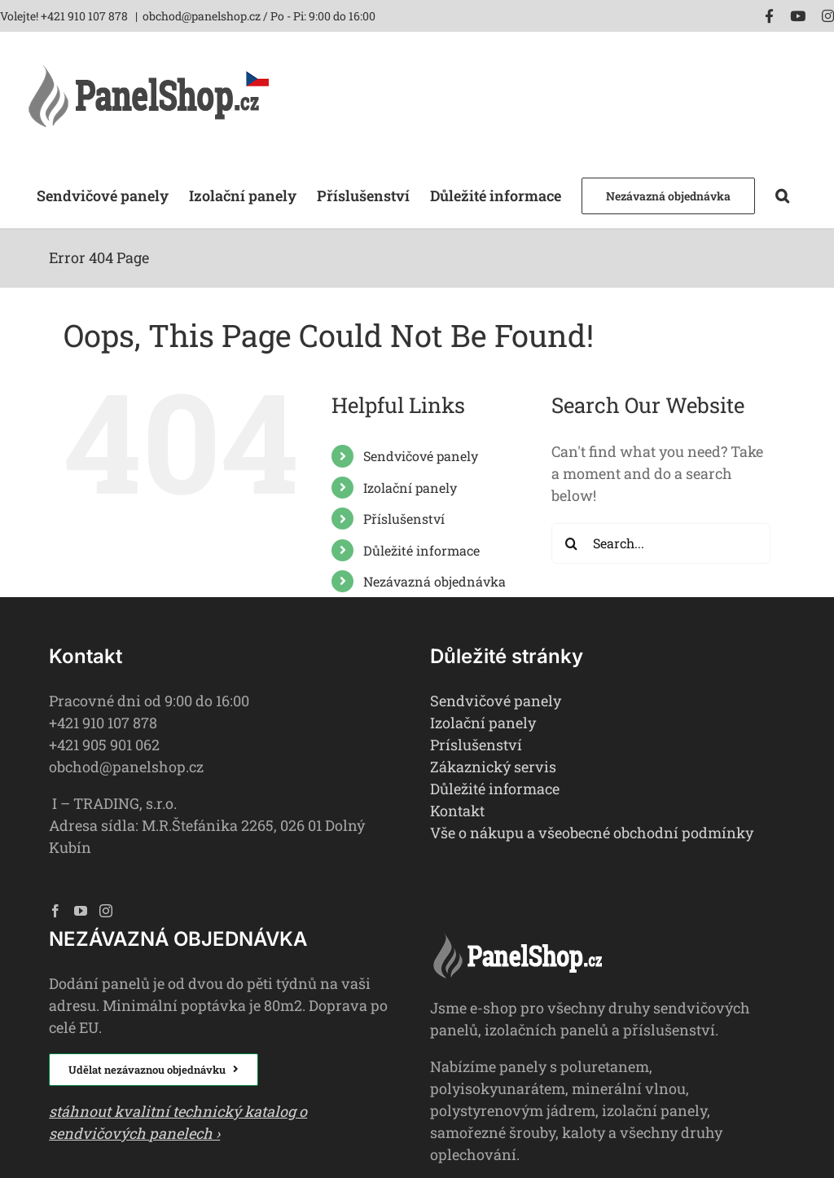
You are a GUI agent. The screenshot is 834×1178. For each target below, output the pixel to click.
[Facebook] (55, 910)
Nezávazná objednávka (434, 581)
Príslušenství (476, 744)
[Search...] (660, 543)
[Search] (571, 543)
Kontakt (457, 810)
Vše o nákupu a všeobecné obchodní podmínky (591, 832)
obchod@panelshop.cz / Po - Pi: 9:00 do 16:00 (259, 16)
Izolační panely (410, 487)
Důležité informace (421, 550)
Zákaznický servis (493, 766)
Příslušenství (404, 518)
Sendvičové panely (420, 455)
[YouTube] (80, 910)
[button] (782, 194)
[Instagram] (105, 910)
